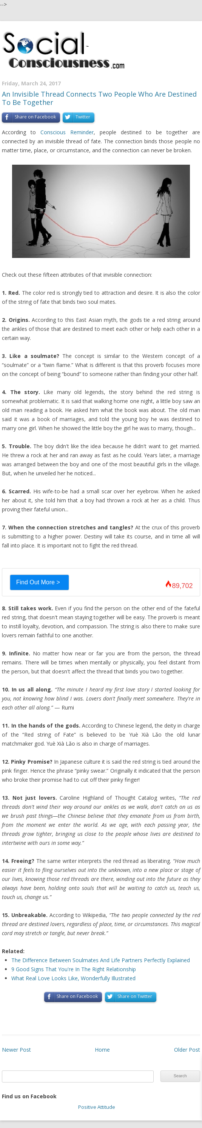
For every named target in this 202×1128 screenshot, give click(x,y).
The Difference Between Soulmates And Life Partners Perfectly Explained (100, 960)
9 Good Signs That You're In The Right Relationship (73, 969)
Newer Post (16, 1049)
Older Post (187, 1049)
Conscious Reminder (67, 132)
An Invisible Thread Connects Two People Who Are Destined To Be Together (99, 98)
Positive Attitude (96, 1107)
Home (102, 1049)
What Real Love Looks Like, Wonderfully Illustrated (73, 978)
